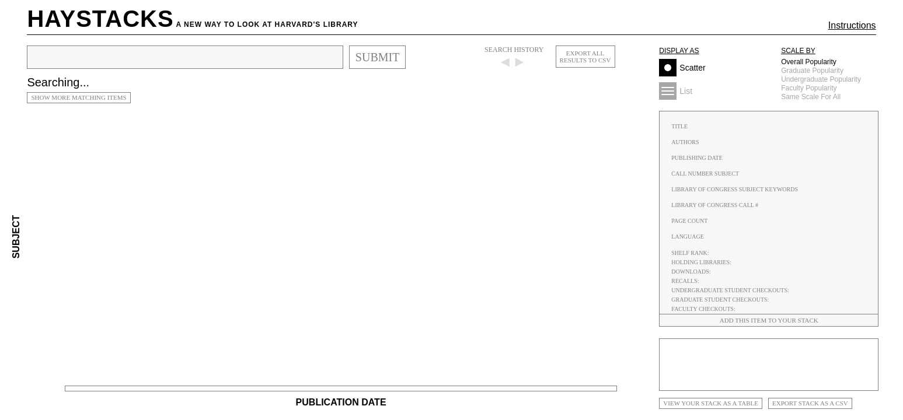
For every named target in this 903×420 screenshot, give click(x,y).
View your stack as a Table (710, 403)
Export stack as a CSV (810, 403)
